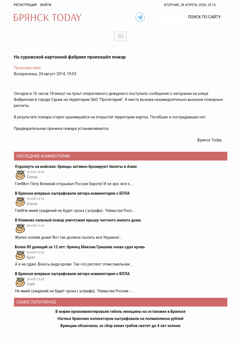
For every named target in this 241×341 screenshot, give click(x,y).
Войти (45, 5)
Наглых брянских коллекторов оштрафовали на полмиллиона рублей (121, 318)
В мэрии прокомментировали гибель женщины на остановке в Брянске (121, 311)
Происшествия (27, 68)
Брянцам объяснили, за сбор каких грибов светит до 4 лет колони (121, 325)
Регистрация (25, 5)
